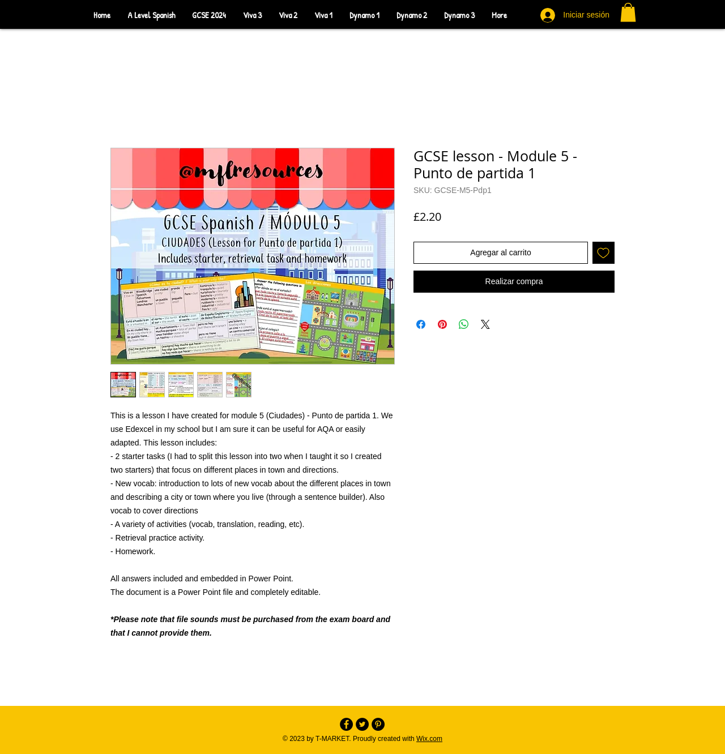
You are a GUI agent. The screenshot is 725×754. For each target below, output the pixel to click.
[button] (628, 12)
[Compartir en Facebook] (421, 324)
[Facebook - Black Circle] (346, 724)
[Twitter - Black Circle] (362, 724)
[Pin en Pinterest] (442, 324)
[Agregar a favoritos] (603, 253)
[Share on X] (485, 324)
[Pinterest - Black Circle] (378, 724)
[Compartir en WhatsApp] (464, 324)
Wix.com (429, 739)
